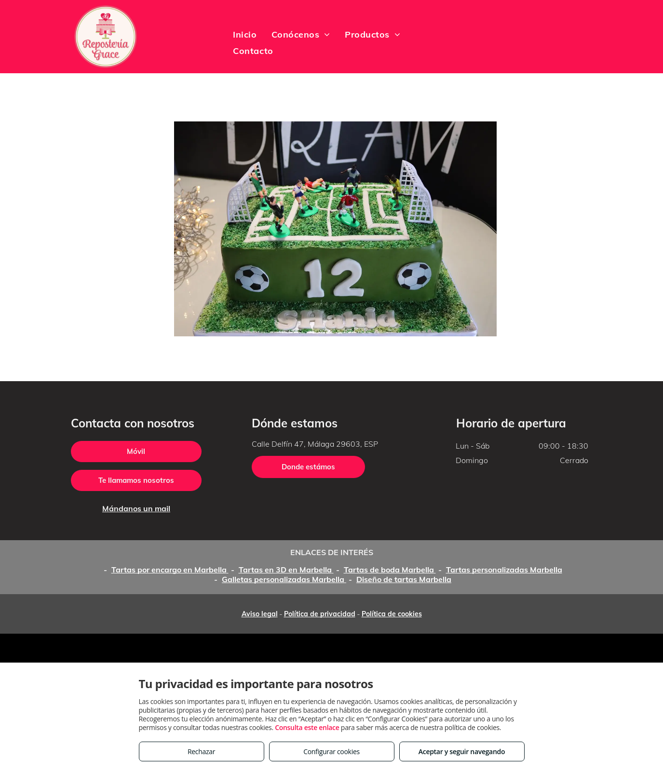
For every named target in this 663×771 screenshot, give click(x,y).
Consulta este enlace (307, 727)
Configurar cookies (331, 751)
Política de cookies (392, 614)
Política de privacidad (319, 614)
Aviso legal (260, 614)
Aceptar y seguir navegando (462, 751)
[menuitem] (245, 34)
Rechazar (201, 751)
